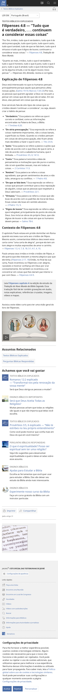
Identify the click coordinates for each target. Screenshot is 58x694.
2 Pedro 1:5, (13, 205)
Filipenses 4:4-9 (26, 275)
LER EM (5, 15)
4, (36, 248)
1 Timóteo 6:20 (15, 125)
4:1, (33, 248)
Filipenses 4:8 (35, 52)
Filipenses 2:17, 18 (20, 259)
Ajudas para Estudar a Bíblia (26, 470)
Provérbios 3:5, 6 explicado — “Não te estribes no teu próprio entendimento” (32, 426)
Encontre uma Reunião (13, 589)
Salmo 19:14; (23, 90)
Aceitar (7, 688)
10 (39, 248)
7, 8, (22, 248)
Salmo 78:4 (27, 221)
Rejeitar (17, 688)
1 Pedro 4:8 (41, 178)
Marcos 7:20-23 (36, 90)
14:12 (36, 155)
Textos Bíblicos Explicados (13, 9)
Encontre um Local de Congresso (16, 594)
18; (26, 248)
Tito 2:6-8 (48, 141)
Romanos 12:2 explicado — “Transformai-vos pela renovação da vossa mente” (32, 382)
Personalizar (31, 688)
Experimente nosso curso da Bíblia (30, 491)
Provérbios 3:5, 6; (24, 155)
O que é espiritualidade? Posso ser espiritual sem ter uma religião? (30, 447)
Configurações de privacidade (17, 681)
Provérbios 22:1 (31, 191)
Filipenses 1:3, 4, (12, 248)
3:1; (30, 248)
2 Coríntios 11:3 (22, 168)
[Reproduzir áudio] (54, 8)
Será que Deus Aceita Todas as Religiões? (27, 402)
